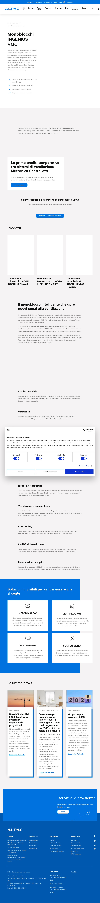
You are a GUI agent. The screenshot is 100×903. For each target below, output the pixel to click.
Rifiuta (20, 472)
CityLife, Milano (55, 843)
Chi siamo (30, 2)
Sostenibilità (33, 848)
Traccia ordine (59, 2)
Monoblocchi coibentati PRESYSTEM (15, 844)
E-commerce (75, 8)
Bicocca (52, 840)
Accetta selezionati (50, 472)
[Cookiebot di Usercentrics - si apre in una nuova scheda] (85, 430)
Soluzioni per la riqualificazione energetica (16, 856)
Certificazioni (33, 843)
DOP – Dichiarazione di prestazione (18, 872)
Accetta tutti (79, 472)
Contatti (84, 8)
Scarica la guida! (19, 185)
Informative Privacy (77, 848)
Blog (66, 8)
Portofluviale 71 (55, 848)
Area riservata (38, 2)
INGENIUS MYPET (13, 848)
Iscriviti (63, 812)
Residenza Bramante (57, 851)
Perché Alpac (39, 8)
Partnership (32, 846)
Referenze (58, 8)
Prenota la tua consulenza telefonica (50, 216)
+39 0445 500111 (55, 875)
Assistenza (70, 2)
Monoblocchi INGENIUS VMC (16, 840)
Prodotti (30, 8)
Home (9, 23)
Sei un (24, 8)
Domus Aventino (55, 846)
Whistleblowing (76, 854)
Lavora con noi (48, 2)
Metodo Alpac (33, 840)
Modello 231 (75, 851)
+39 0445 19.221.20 (56, 887)
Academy (48, 8)
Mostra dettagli (84, 466)
